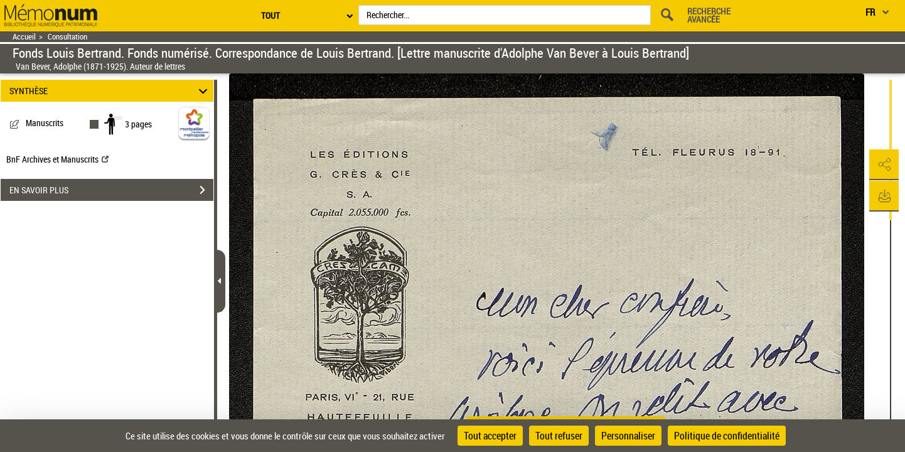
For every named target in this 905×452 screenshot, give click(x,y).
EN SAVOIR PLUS (111, 190)
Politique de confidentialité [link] (726, 436)
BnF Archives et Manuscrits (57, 159)
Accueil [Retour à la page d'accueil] (24, 36)
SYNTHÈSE (110, 91)
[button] (883, 165)
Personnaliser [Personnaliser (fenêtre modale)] (628, 436)
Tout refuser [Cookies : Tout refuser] (558, 436)
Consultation (67, 36)
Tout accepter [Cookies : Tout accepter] (490, 436)
